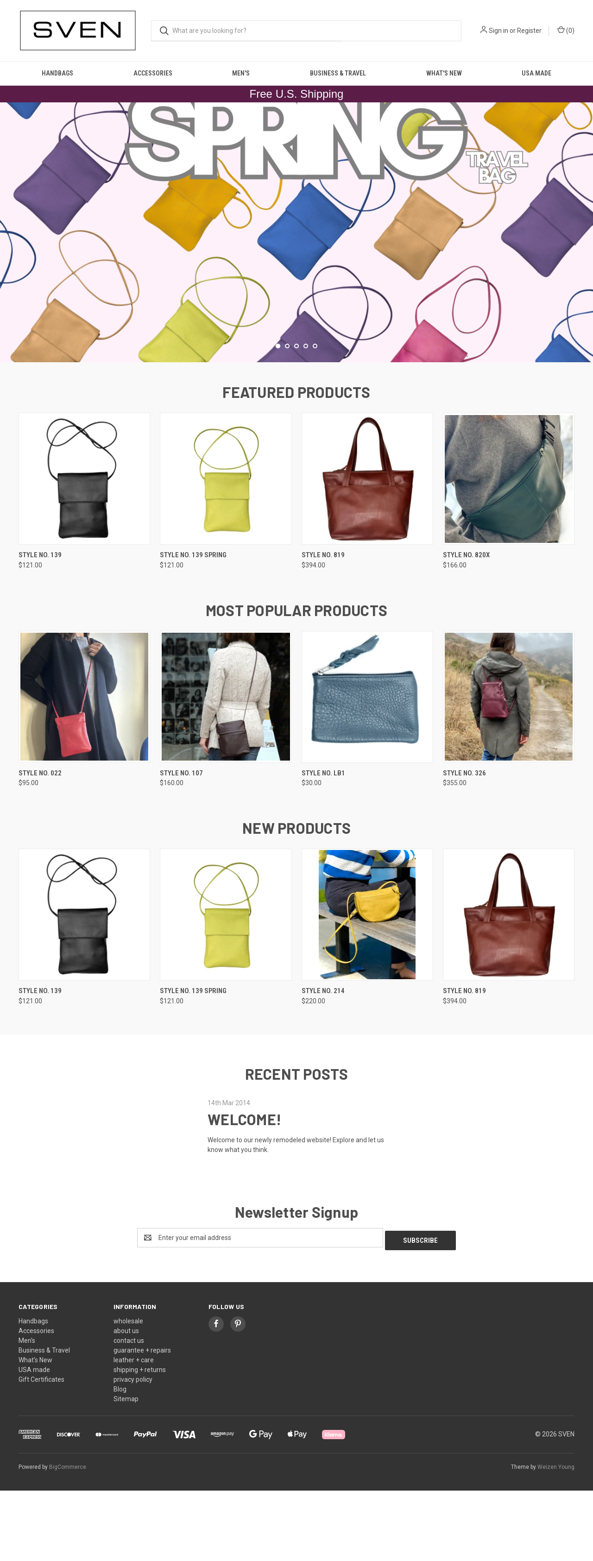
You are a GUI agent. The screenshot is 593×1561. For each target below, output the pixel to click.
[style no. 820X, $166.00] (509, 552)
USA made (536, 73)
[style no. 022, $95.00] (84, 770)
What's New (444, 73)
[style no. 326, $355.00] (509, 770)
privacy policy (133, 1450)
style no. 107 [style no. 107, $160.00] (181, 846)
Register (529, 30)
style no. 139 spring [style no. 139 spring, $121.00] (193, 628)
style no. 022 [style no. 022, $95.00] (40, 846)
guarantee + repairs (142, 1420)
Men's (241, 73)
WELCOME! (244, 1192)
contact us (129, 1411)
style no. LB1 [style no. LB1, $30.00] (323, 846)
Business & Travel (338, 73)
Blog (120, 1459)
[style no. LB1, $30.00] (367, 770)
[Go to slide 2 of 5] (287, 419)
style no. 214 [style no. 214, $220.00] (323, 1064)
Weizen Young (555, 1537)
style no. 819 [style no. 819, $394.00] (323, 628)
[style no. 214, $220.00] (367, 988)
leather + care (134, 1430)
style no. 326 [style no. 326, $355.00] (464, 846)
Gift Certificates (41, 1450)
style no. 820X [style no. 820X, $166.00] (466, 628)
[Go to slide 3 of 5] (296, 419)
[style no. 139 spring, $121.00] (226, 552)
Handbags (57, 73)
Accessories (152, 73)
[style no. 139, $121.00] (84, 552)
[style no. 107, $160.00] (226, 770)
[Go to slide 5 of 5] (315, 419)
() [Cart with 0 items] (565, 30)
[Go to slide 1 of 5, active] (278, 419)
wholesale (128, 1391)
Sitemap (126, 1469)
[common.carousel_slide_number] (296, 269)
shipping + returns (140, 1440)
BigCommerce (67, 1537)
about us (126, 1401)
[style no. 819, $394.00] (367, 552)
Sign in (498, 30)
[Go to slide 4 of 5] (305, 419)
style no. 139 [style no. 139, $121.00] (40, 628)
